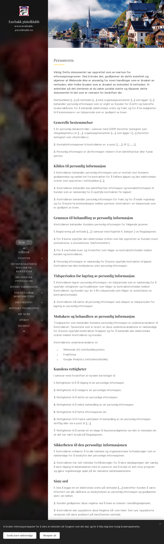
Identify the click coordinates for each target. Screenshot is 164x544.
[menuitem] (24, 252)
